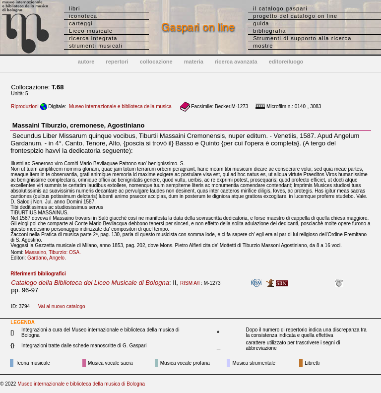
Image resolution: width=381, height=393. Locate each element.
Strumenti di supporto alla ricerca (302, 38)
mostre (263, 46)
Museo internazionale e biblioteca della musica (120, 106)
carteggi (81, 23)
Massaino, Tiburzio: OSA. (55, 252)
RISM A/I (189, 283)
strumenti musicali (96, 46)
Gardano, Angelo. (48, 258)
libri (74, 8)
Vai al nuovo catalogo (61, 306)
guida (261, 23)
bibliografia (269, 31)
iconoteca (83, 16)
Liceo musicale (91, 31)
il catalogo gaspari (280, 8)
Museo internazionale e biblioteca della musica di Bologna (81, 384)
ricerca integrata (93, 38)
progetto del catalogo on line (295, 16)
